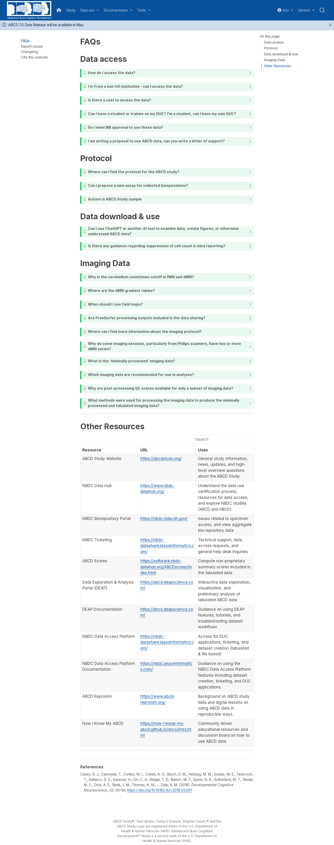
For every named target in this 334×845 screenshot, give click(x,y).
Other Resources (277, 66)
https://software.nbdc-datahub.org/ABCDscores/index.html (166, 567)
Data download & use (281, 54)
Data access (274, 42)
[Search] (223, 439)
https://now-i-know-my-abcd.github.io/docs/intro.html (165, 729)
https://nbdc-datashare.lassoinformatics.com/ (167, 546)
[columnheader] (109, 450)
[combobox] (322, 10)
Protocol (270, 48)
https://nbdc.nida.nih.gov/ (163, 518)
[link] (89, 10)
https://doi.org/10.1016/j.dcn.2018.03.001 (159, 790)
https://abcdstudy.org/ (161, 458)
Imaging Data (274, 60)
